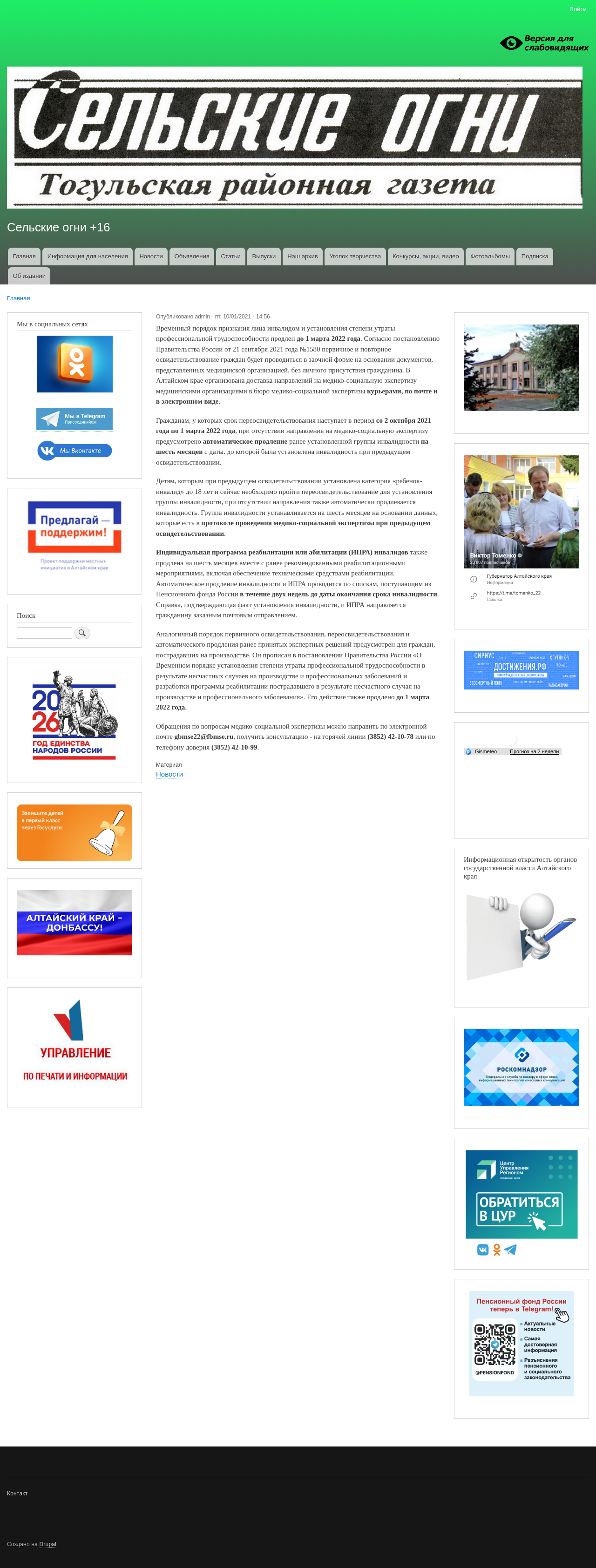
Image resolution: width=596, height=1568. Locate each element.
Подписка (535, 256)
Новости (151, 256)
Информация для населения (87, 256)
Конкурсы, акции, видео (426, 256)
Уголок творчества (355, 256)
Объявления (192, 256)
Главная (24, 256)
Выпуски (264, 256)
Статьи (231, 256)
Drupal (48, 1544)
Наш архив (302, 256)
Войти (577, 9)
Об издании (29, 275)
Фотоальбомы (490, 256)
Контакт (17, 1493)
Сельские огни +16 (58, 227)
